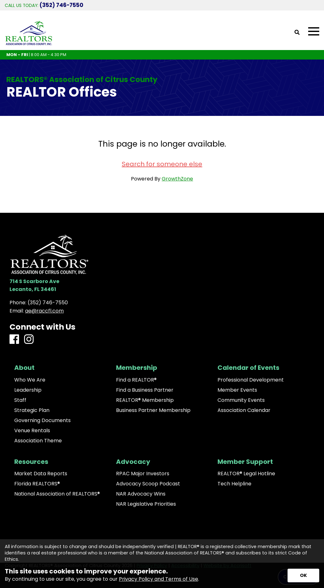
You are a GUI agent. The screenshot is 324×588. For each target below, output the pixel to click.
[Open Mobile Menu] (313, 31)
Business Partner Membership (153, 410)
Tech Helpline (234, 483)
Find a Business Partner (144, 390)
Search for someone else (162, 164)
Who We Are (29, 380)
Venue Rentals (32, 430)
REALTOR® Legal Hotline (246, 473)
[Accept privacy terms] (303, 575)
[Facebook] (14, 339)
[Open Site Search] (297, 33)
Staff (20, 400)
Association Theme (38, 440)
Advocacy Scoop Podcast (148, 483)
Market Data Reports (40, 473)
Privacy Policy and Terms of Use (158, 579)
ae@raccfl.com (44, 310)
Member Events (237, 390)
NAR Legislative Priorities (146, 504)
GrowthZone (177, 178)
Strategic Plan (31, 410)
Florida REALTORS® (37, 483)
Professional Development (250, 380)
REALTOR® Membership (145, 400)
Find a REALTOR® (136, 380)
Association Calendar (243, 410)
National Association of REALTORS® (57, 493)
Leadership (28, 390)
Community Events (241, 400)
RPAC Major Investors (142, 473)
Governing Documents (42, 420)
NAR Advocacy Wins (140, 493)
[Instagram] (29, 339)
